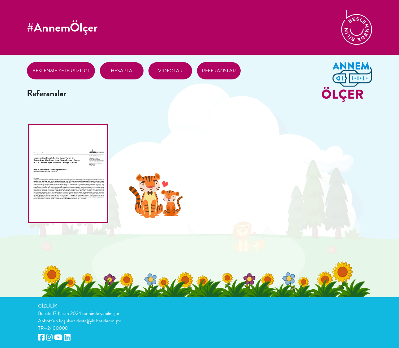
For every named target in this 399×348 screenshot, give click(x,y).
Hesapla (121, 70)
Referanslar (219, 70)
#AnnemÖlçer (62, 27)
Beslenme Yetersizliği (60, 70)
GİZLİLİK (47, 306)
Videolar (170, 70)
